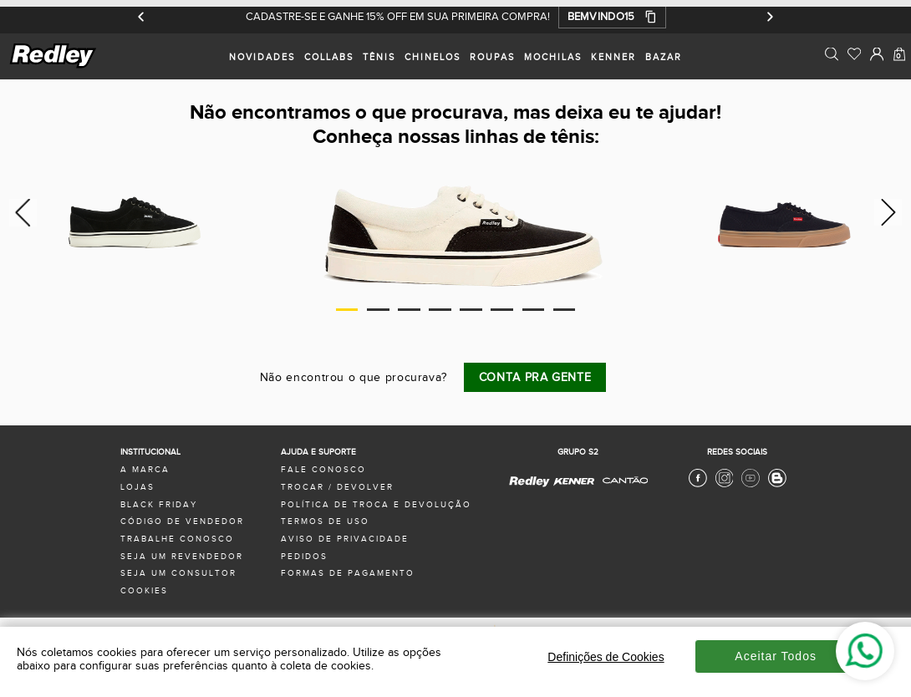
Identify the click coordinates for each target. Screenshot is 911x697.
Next (890, 212)
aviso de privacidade (345, 539)
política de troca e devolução (376, 505)
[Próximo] (769, 16)
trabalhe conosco (177, 539)
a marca (145, 470)
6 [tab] (501, 309)
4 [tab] (439, 309)
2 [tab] (378, 309)
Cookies (144, 591)
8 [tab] (564, 309)
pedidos (304, 557)
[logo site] (54, 66)
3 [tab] (409, 309)
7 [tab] (533, 309)
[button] (612, 16)
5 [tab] (470, 309)
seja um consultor (178, 573)
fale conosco (323, 470)
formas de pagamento (348, 573)
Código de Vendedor (182, 521)
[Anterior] (142, 16)
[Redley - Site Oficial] (530, 486)
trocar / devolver (337, 487)
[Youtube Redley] (750, 485)
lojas (137, 487)
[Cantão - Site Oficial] (621, 490)
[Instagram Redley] (724, 485)
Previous (20, 212)
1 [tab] (347, 309)
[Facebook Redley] (698, 485)
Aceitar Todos (776, 656)
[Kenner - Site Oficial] (573, 481)
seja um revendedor (181, 557)
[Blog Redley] (777, 485)
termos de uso (325, 521)
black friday (158, 505)
